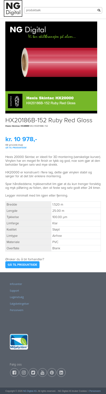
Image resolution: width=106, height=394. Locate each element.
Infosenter (16, 284)
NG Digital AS (30, 391)
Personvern (16, 310)
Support (14, 290)
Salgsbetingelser (19, 303)
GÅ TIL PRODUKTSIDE (15, 147)
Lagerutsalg (17, 297)
